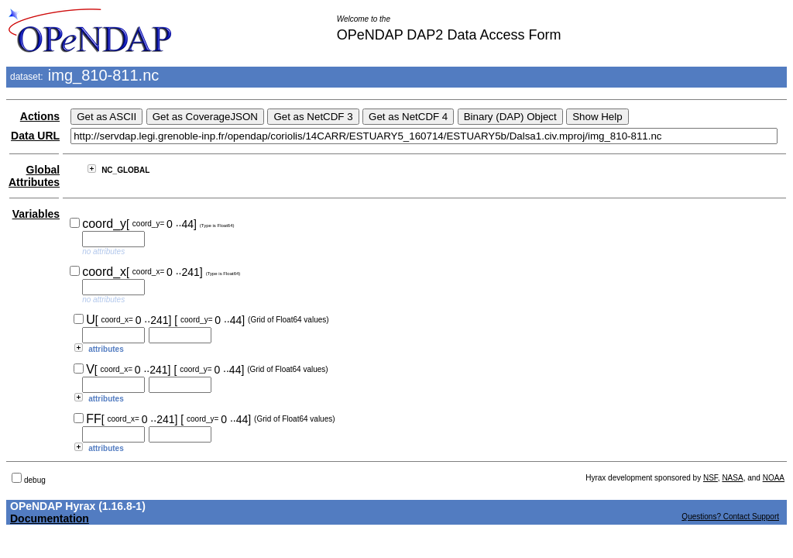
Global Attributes (34, 176)
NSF (710, 478)
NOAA (773, 478)
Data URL (35, 135)
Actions (40, 116)
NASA (732, 478)
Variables (36, 214)
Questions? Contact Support (730, 516)
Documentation (49, 518)
